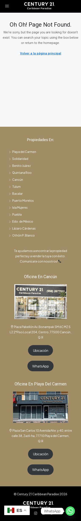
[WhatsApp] (44, 513)
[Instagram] (36, 513)
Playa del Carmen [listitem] (22, 152)
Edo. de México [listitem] (21, 221)
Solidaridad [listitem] (18, 159)
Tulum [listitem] (15, 186)
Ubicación (40, 350)
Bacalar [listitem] (16, 193)
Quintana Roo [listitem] (20, 172)
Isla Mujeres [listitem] (18, 207)
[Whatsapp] (70, 511)
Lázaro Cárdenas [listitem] (22, 228)
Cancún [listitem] (16, 179)
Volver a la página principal (40, 53)
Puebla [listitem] (15, 214)
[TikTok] (52, 513)
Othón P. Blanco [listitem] (22, 235)
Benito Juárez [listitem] (20, 165)
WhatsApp (40, 366)
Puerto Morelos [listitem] (21, 200)
